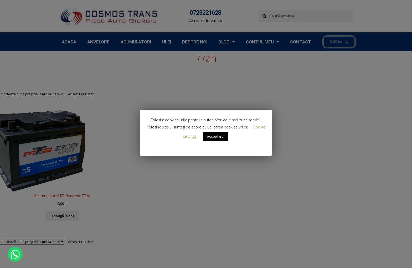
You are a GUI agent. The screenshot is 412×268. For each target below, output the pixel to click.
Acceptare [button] (215, 136)
